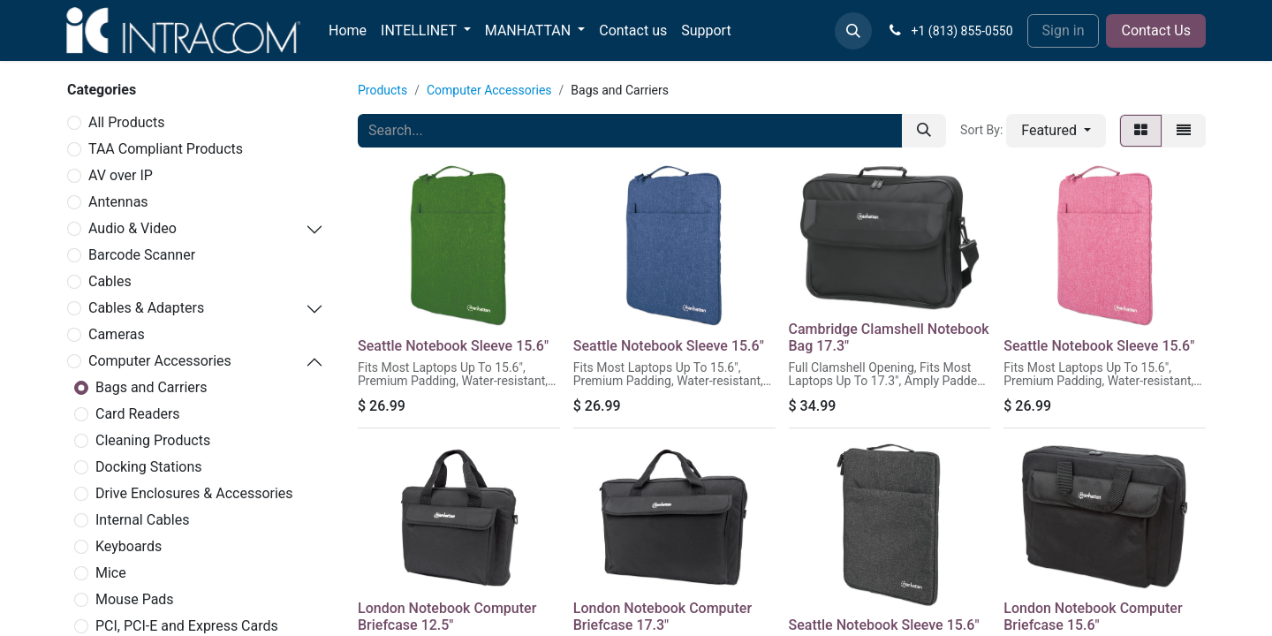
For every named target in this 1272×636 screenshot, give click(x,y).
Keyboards (128, 546)
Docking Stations (148, 466)
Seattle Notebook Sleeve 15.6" (453, 345)
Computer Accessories (159, 360)
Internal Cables (142, 519)
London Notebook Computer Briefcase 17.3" (662, 616)
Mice (110, 572)
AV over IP (120, 175)
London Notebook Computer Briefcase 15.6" (1092, 616)
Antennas (118, 201)
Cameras (116, 334)
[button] (853, 30)
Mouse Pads (134, 599)
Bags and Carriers (151, 387)
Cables (110, 281)
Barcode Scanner (141, 254)
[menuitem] (348, 31)
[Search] (924, 131)
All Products (126, 122)
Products (382, 90)
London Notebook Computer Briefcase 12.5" (447, 616)
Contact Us (1156, 30)
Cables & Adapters (146, 307)
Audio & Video (132, 228)
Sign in (1063, 30)
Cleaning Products (152, 440)
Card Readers (137, 413)
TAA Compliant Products (165, 148)
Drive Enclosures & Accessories (194, 493)
